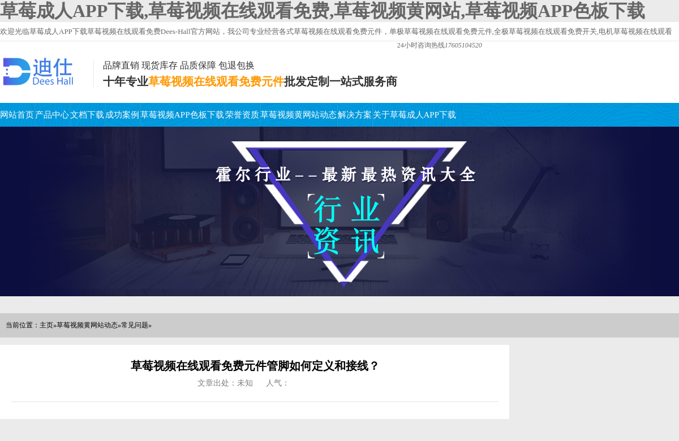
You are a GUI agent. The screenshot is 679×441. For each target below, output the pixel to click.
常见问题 (134, 325)
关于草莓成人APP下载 (415, 114)
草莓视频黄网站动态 (298, 114)
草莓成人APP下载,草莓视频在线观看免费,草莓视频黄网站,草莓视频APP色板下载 (322, 11)
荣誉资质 (242, 114)
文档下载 (87, 114)
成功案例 (122, 114)
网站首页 (17, 114)
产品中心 (52, 114)
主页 (46, 325)
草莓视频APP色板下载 (182, 114)
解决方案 (355, 114)
